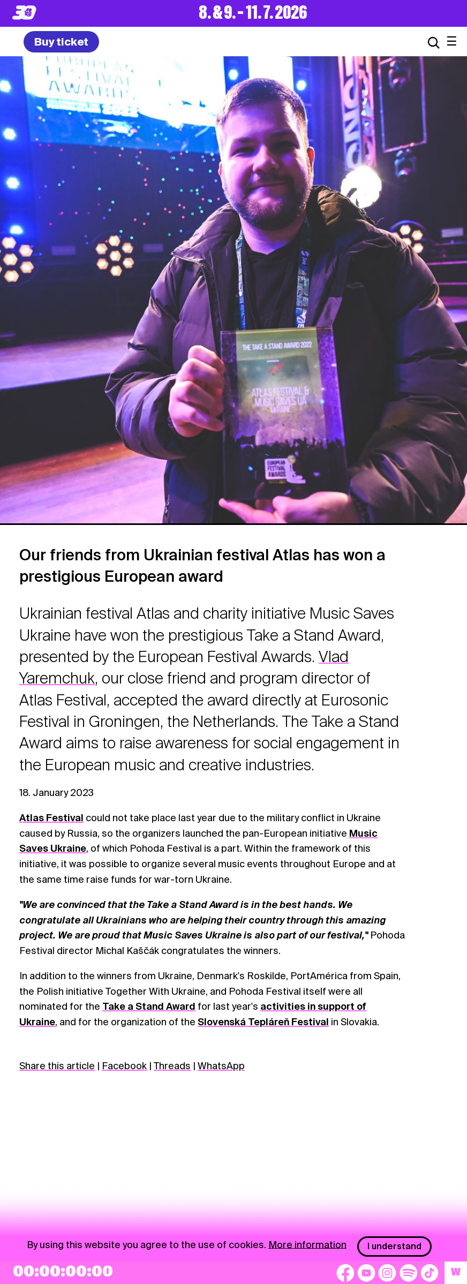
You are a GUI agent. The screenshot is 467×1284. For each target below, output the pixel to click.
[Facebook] (345, 1273)
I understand (394, 1246)
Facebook (124, 1065)
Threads (172, 1065)
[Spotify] (409, 1273)
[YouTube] (366, 1273)
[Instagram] (387, 1273)
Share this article (57, 1065)
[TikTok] (429, 1273)
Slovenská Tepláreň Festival (263, 1021)
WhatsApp (221, 1065)
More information (307, 1244)
